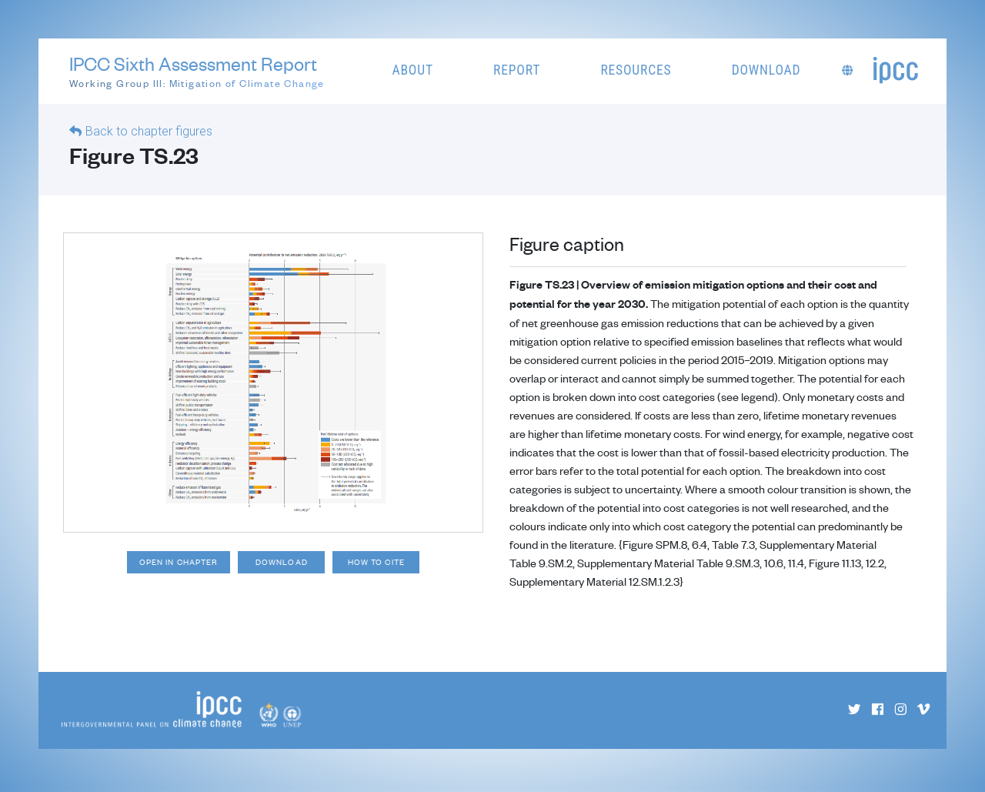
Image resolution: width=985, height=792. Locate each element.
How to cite (386, 564)
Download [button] (766, 70)
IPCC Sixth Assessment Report (197, 71)
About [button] (412, 70)
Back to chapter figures (148, 131)
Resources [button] (635, 70)
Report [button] (516, 70)
